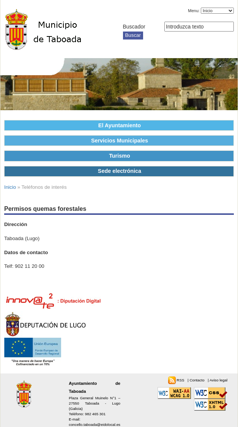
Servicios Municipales (119, 141)
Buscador (134, 27)
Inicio (10, 187)
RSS (181, 380)
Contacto (197, 380)
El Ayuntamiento (119, 125)
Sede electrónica (119, 171)
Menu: (194, 10)
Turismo (119, 156)
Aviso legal (218, 380)
